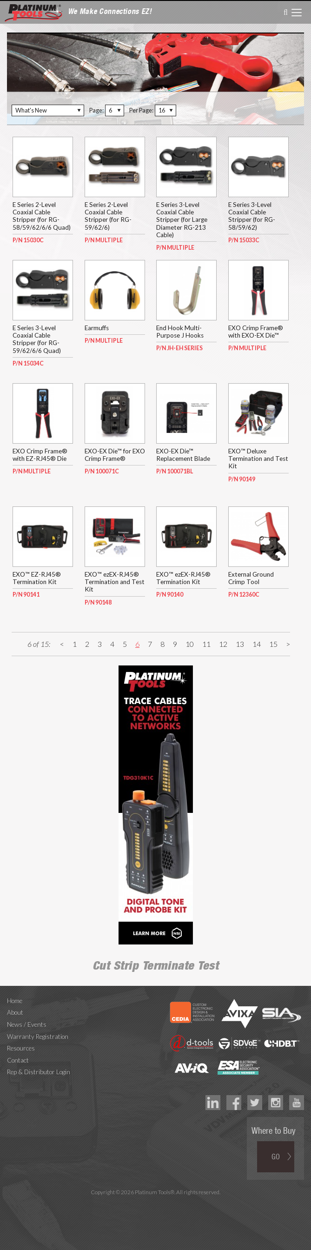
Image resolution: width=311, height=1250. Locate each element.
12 (223, 643)
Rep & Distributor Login (38, 1072)
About (15, 1012)
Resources (21, 1048)
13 (240, 643)
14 (256, 643)
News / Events (26, 1024)
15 (273, 643)
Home (14, 1000)
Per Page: (141, 110)
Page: (96, 110)
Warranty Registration (37, 1036)
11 (206, 643)
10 (189, 643)
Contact (18, 1060)
